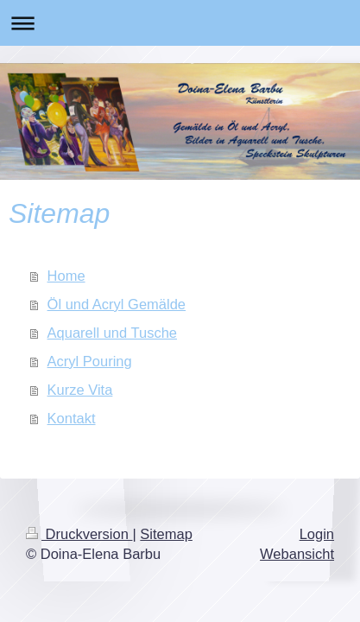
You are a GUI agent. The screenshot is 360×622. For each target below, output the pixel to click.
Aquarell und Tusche (112, 332)
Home (66, 275)
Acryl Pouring (89, 361)
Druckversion (79, 534)
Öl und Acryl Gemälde (116, 304)
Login (317, 534)
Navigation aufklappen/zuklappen (180, 22)
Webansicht (297, 554)
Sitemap (166, 534)
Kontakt (71, 418)
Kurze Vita (80, 389)
